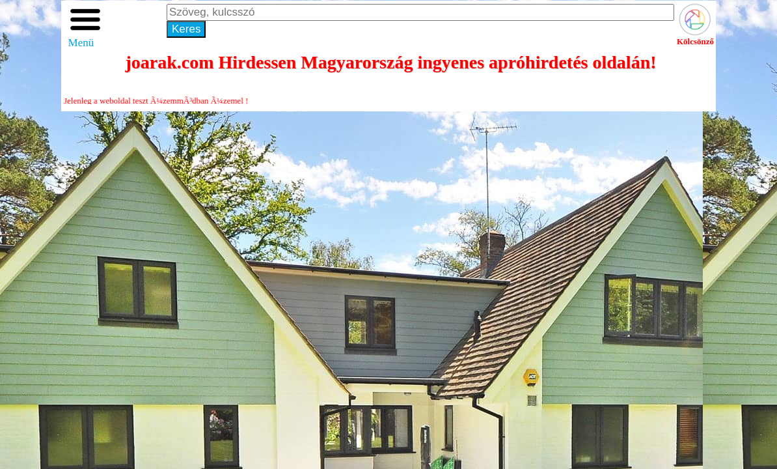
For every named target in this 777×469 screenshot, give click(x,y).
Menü (85, 38)
